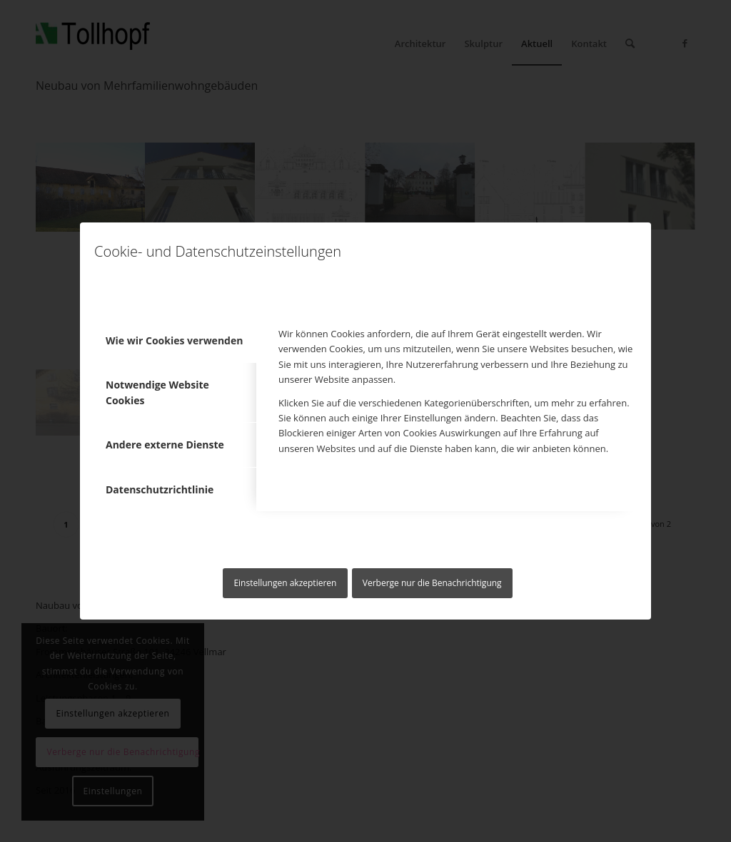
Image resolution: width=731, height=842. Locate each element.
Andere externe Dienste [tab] (165, 444)
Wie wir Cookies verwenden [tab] (174, 340)
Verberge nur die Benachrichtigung (432, 583)
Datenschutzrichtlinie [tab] (159, 489)
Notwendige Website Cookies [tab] (157, 392)
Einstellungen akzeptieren (284, 583)
